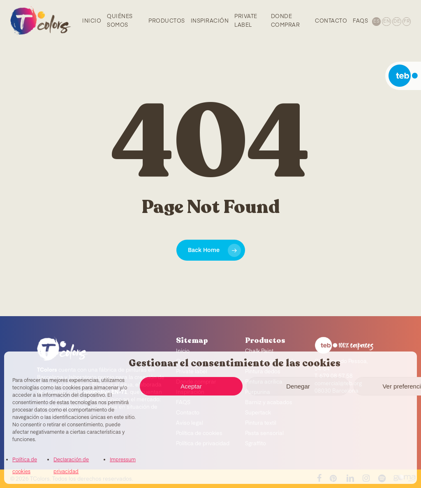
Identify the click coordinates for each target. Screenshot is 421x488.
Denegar (298, 386)
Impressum (123, 460)
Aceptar (191, 386)
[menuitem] (376, 20)
